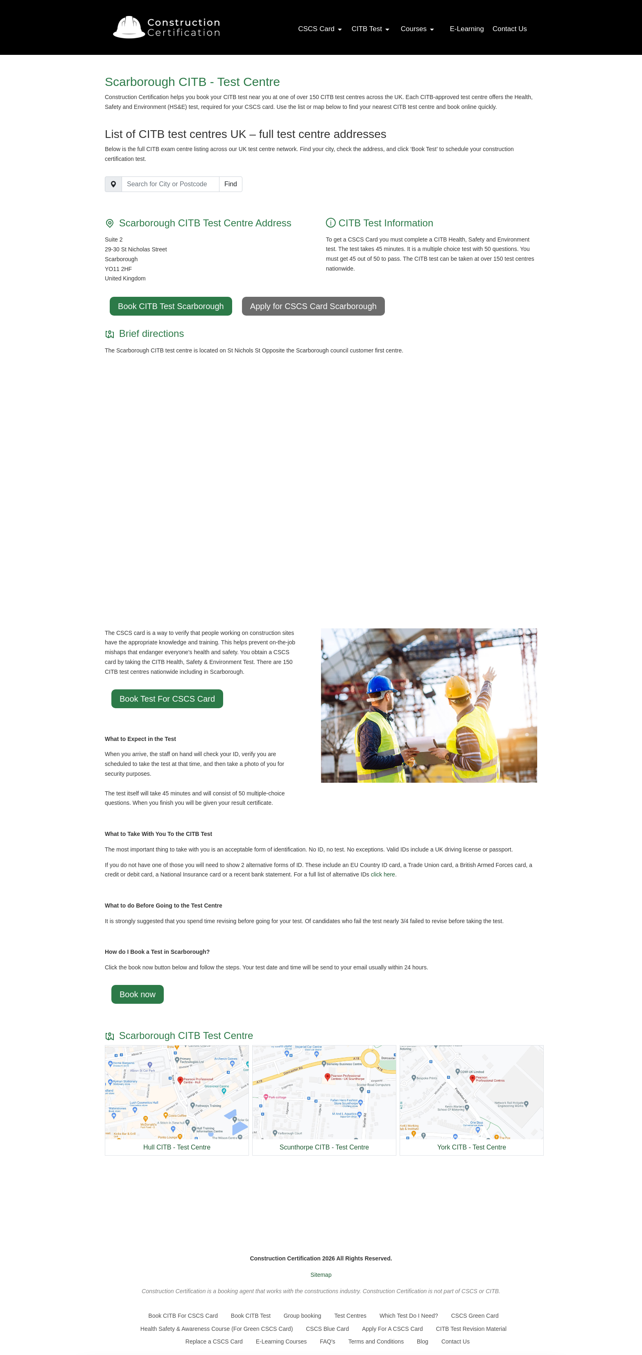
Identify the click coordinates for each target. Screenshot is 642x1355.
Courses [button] (418, 29)
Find (230, 184)
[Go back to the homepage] (166, 27)
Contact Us (510, 29)
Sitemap (320, 1274)
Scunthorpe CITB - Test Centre (324, 1147)
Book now (138, 994)
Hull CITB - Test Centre (176, 1147)
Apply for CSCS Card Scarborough (313, 306)
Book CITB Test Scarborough (171, 306)
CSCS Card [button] (320, 29)
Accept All (510, 1322)
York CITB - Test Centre (471, 1147)
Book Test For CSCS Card (167, 698)
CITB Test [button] (371, 29)
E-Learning (467, 29)
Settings (510, 1337)
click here (383, 874)
